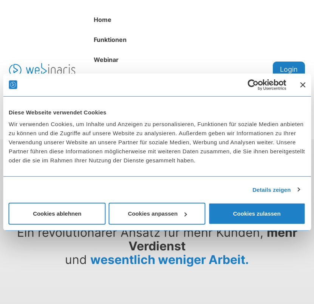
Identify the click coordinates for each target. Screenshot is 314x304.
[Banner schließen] (302, 84)
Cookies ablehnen (57, 213)
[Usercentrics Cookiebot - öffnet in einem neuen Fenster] (253, 84)
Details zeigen (271, 189)
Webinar (106, 59)
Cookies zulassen (257, 213)
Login (289, 69)
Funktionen (110, 39)
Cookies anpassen (157, 213)
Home (102, 19)
